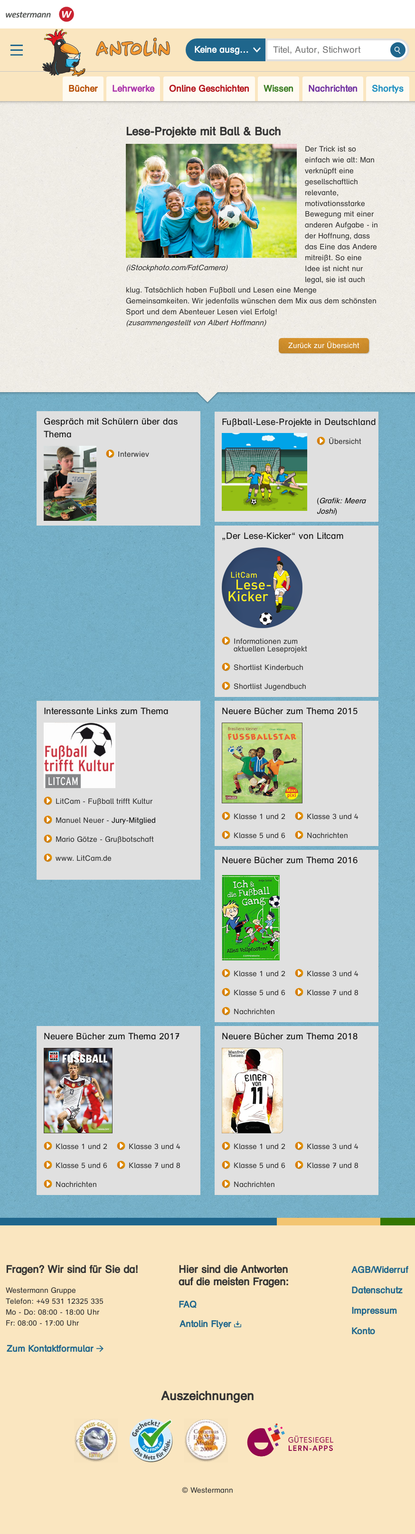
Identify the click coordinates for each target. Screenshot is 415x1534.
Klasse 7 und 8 (332, 992)
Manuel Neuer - (82, 820)
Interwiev (133, 454)
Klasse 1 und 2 (259, 816)
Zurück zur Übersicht (323, 345)
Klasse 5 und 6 (259, 835)
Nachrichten (327, 835)
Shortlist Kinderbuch (268, 667)
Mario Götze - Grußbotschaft (105, 839)
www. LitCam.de (84, 858)
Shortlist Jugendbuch (270, 686)
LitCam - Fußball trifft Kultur (104, 801)
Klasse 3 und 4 (332, 816)
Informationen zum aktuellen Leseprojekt (270, 641)
